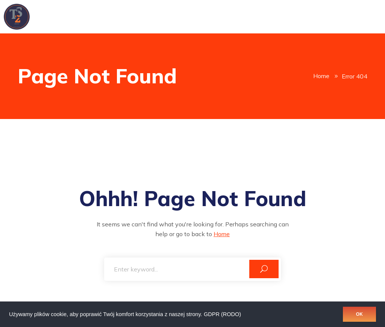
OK (359, 314)
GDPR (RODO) (222, 314)
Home (321, 76)
